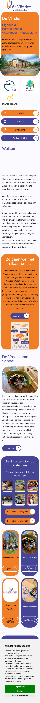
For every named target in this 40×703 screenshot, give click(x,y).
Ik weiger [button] (20, 691)
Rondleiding (20, 129)
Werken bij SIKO (20, 138)
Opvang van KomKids (12, 620)
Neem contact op (31, 620)
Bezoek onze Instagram (21, 511)
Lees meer (21, 315)
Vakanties (20, 121)
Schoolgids (20, 113)
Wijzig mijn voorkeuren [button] (20, 695)
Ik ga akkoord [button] (20, 687)
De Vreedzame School (31, 568)
